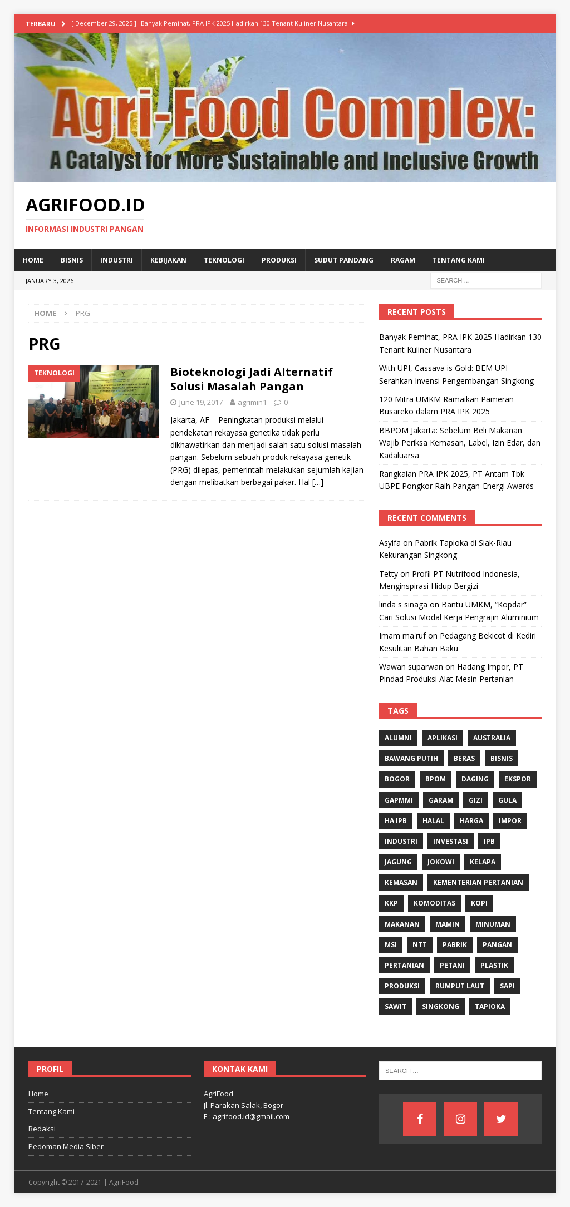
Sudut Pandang (344, 260)
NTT (419, 944)
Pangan (497, 944)
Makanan (402, 924)
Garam (441, 800)
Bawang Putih (411, 758)
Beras (464, 758)
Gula (507, 800)
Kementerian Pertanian (478, 882)
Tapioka (490, 1006)
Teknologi (224, 260)
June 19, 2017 (201, 402)
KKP (391, 903)
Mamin (447, 924)
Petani (452, 965)
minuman (492, 924)
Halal (433, 820)
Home (33, 260)
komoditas (434, 903)
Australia (491, 738)
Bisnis (72, 260)
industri (401, 841)
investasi (450, 841)
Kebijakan (168, 260)
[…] (317, 482)
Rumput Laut (459, 986)
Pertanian (404, 965)
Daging (475, 779)
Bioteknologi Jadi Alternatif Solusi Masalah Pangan (251, 379)
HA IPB (396, 820)
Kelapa (482, 862)
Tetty (388, 573)
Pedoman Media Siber (66, 1146)
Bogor (397, 779)
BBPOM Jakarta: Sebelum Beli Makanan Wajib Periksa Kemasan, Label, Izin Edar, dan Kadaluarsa (459, 443)
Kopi (479, 903)
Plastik (494, 965)
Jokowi (441, 862)
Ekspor (517, 779)
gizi (476, 800)
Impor (510, 820)
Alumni (398, 738)
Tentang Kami (459, 260)
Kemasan (401, 882)
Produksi (279, 260)
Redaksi (42, 1129)
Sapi (507, 986)
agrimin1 (252, 402)
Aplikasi (443, 738)
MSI (391, 944)
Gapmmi (399, 800)
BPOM (435, 779)
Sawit (395, 1006)
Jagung (398, 862)
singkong (440, 1006)
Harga (471, 820)
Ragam (403, 260)
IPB (489, 841)
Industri (116, 260)
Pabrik (455, 944)
